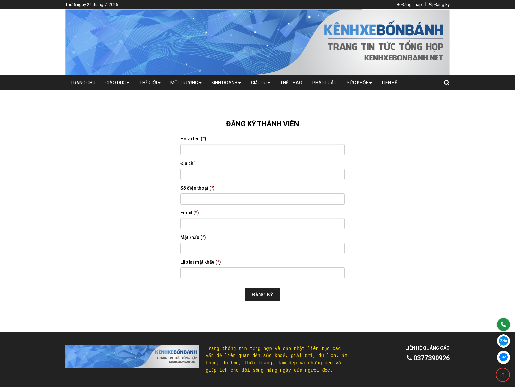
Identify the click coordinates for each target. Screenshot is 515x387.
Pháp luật (324, 82)
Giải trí (260, 82)
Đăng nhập (409, 4)
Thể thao (291, 82)
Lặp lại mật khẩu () (200, 262)
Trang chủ (82, 82)
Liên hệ (389, 82)
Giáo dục (117, 82)
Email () (189, 212)
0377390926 (428, 358)
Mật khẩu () (193, 237)
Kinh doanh (226, 82)
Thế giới (149, 82)
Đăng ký (439, 4)
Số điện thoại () (197, 188)
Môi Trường (185, 82)
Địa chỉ (187, 163)
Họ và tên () (193, 138)
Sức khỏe (359, 82)
